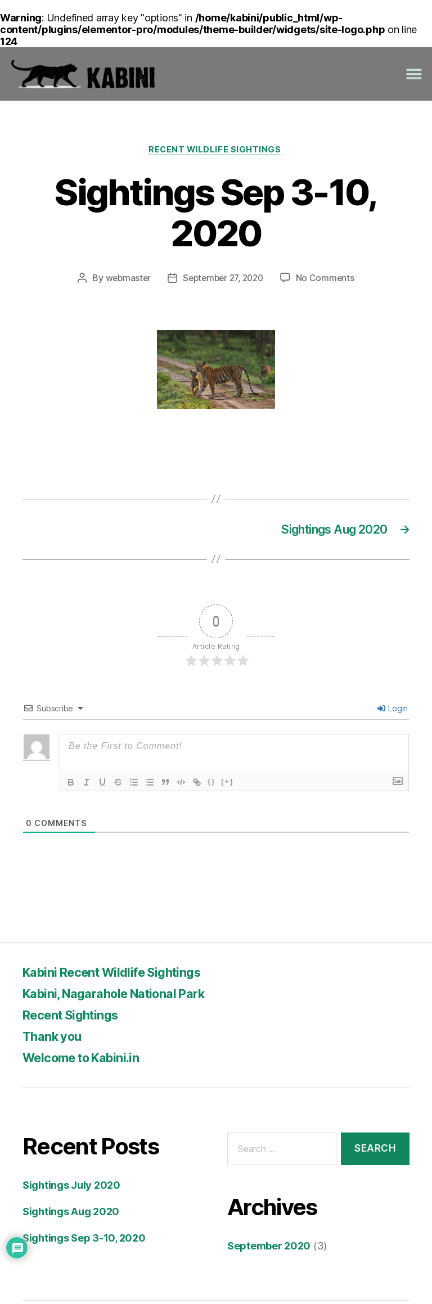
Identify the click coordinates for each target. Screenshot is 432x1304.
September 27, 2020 (223, 279)
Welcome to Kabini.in (88, 1060)
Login (392, 711)
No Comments (328, 279)
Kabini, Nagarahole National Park (124, 996)
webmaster (124, 279)
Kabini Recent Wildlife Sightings (121, 975)
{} (211, 784)
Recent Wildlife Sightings (216, 151)
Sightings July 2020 (71, 1188)
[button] (413, 74)
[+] (227, 784)
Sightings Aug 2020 (70, 1214)
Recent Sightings (75, 1017)
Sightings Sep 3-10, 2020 (84, 1241)
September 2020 (268, 1249)
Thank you (54, 1039)
